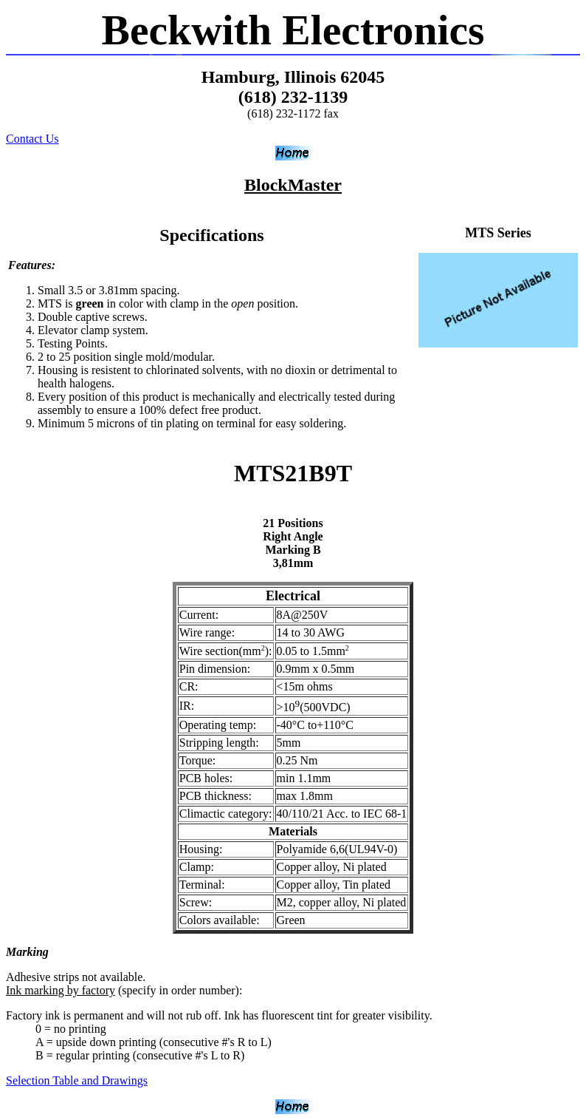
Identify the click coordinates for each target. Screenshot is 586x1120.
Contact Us (32, 138)
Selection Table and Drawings (77, 1080)
